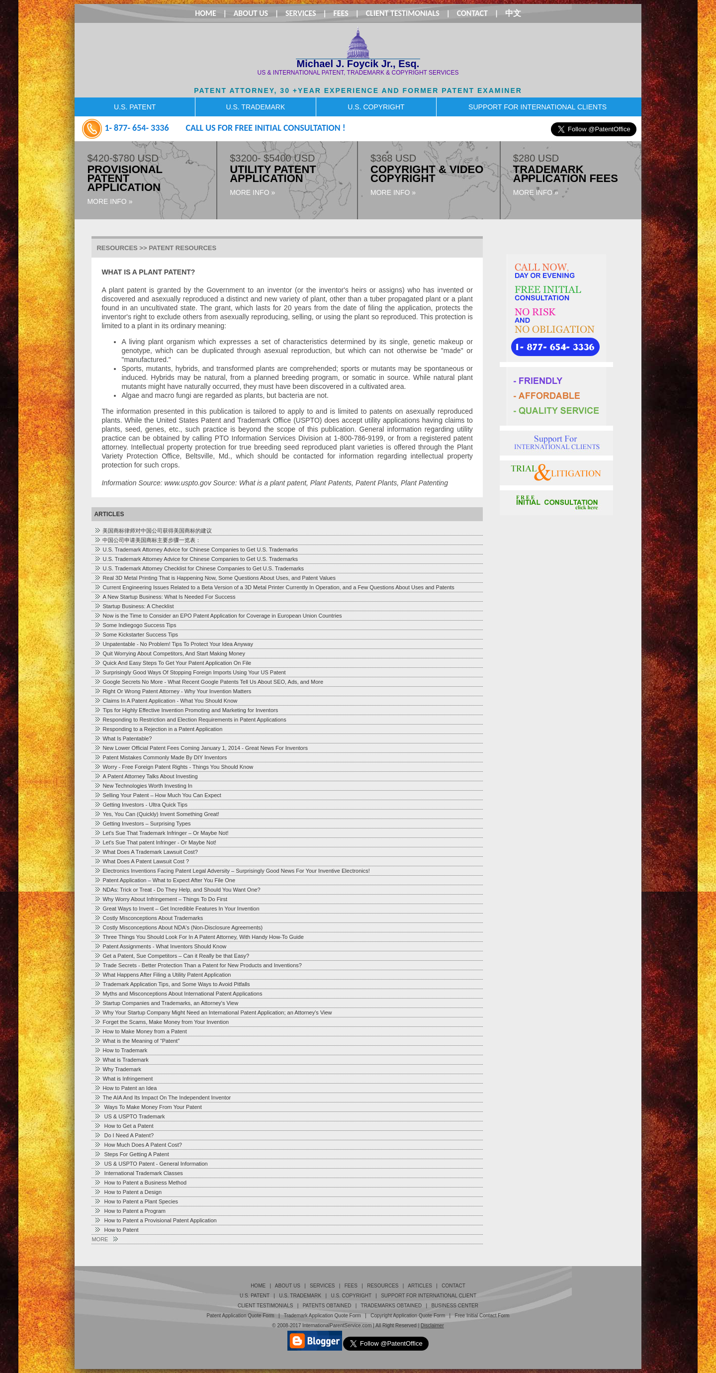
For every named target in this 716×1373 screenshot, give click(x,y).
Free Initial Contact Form (482, 1315)
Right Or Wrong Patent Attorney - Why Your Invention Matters (172, 691)
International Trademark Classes (138, 1173)
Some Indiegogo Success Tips (135, 625)
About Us (251, 13)
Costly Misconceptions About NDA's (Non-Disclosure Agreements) (178, 927)
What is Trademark (121, 1060)
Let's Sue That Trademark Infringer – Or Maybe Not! (161, 833)
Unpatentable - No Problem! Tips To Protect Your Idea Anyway (173, 644)
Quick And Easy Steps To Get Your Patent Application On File (172, 663)
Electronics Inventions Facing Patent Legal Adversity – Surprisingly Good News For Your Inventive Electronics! (231, 871)
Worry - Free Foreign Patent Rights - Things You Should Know (173, 767)
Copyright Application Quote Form (407, 1315)
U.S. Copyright (351, 1295)
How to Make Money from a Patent (140, 1031)
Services (300, 13)
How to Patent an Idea (125, 1088)
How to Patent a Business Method (140, 1183)
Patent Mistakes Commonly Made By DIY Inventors (160, 757)
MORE (104, 1239)
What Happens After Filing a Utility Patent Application (162, 975)
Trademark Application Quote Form (322, 1315)
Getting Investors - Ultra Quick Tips (140, 805)
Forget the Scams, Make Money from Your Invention (161, 1022)
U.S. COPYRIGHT (376, 107)
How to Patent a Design (128, 1192)
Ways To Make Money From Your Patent (147, 1107)
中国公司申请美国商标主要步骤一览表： (147, 540)
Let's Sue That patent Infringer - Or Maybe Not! (155, 842)
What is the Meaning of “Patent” (136, 1041)
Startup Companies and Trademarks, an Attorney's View (166, 1003)
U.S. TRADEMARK (255, 107)
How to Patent (116, 1230)
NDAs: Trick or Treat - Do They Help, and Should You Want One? (177, 890)
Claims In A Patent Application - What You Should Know (165, 701)
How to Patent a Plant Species (136, 1201)
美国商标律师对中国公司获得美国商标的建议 (153, 531)
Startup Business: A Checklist (134, 606)
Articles (420, 1285)
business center (454, 1305)
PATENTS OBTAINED (327, 1305)
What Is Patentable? (123, 738)
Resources (382, 1285)
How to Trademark (120, 1050)
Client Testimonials (403, 13)
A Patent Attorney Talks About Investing (145, 776)
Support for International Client (428, 1295)
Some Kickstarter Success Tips (136, 635)
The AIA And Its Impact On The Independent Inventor (162, 1097)
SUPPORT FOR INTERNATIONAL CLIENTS (537, 107)
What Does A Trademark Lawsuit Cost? (145, 852)
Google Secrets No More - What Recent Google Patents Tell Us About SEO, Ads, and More (208, 682)
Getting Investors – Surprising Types (142, 823)
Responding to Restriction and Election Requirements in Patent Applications (190, 720)
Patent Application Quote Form (240, 1315)
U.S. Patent (254, 1295)
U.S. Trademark (300, 1295)
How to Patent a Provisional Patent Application (155, 1220)
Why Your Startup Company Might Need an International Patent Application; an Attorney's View (213, 1012)
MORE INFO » (109, 201)
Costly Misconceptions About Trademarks (148, 918)
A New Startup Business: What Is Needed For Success (164, 597)
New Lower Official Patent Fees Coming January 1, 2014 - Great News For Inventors (200, 748)
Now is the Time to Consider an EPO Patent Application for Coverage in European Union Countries (218, 616)
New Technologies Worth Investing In (143, 786)
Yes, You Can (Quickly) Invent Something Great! (156, 814)
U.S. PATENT (135, 107)
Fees (340, 13)
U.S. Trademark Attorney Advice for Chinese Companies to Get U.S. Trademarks (196, 549)
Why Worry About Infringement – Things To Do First (160, 899)
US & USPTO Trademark (129, 1116)
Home (205, 13)
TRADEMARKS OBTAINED (391, 1305)
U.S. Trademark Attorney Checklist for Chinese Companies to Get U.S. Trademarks (199, 568)
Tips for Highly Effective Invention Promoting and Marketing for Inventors (186, 710)
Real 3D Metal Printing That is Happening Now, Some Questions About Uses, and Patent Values (215, 578)
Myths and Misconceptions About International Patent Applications (178, 994)
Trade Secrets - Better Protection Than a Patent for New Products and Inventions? (198, 965)
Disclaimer (432, 1325)
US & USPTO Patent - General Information (150, 1164)
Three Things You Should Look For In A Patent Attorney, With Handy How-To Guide (198, 937)
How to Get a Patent (123, 1126)
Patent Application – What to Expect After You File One (164, 880)
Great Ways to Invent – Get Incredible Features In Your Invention (176, 909)
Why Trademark (117, 1069)
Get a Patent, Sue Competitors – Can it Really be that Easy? (171, 956)
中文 (513, 13)
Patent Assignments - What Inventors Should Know (160, 946)
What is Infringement (123, 1079)
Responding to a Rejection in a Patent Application (158, 729)
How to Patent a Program (130, 1211)
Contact (472, 13)
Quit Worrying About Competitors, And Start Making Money (169, 653)
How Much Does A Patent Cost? (138, 1145)
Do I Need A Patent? (124, 1135)
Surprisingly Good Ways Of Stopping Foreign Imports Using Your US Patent (189, 672)
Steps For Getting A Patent (131, 1154)
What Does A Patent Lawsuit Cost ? (141, 861)
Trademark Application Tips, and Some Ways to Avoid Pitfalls (172, 984)
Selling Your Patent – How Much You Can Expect (157, 795)
